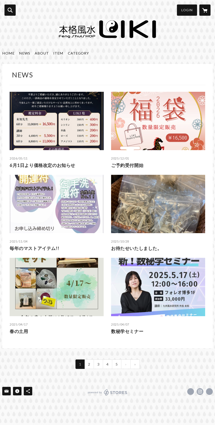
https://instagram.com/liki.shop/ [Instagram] (200, 391)
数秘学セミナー (127, 331)
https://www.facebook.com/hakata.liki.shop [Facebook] (190, 391)
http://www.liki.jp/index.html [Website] (209, 391)
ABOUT (42, 53)
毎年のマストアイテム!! (34, 248)
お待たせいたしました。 (136, 248)
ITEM (58, 53)
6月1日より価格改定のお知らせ (42, 165)
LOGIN (187, 10)
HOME (8, 53)
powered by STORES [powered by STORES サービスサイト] (107, 392)
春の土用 (19, 331)
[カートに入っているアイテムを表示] (205, 10)
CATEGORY (78, 53)
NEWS (24, 53)
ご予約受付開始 (127, 165)
